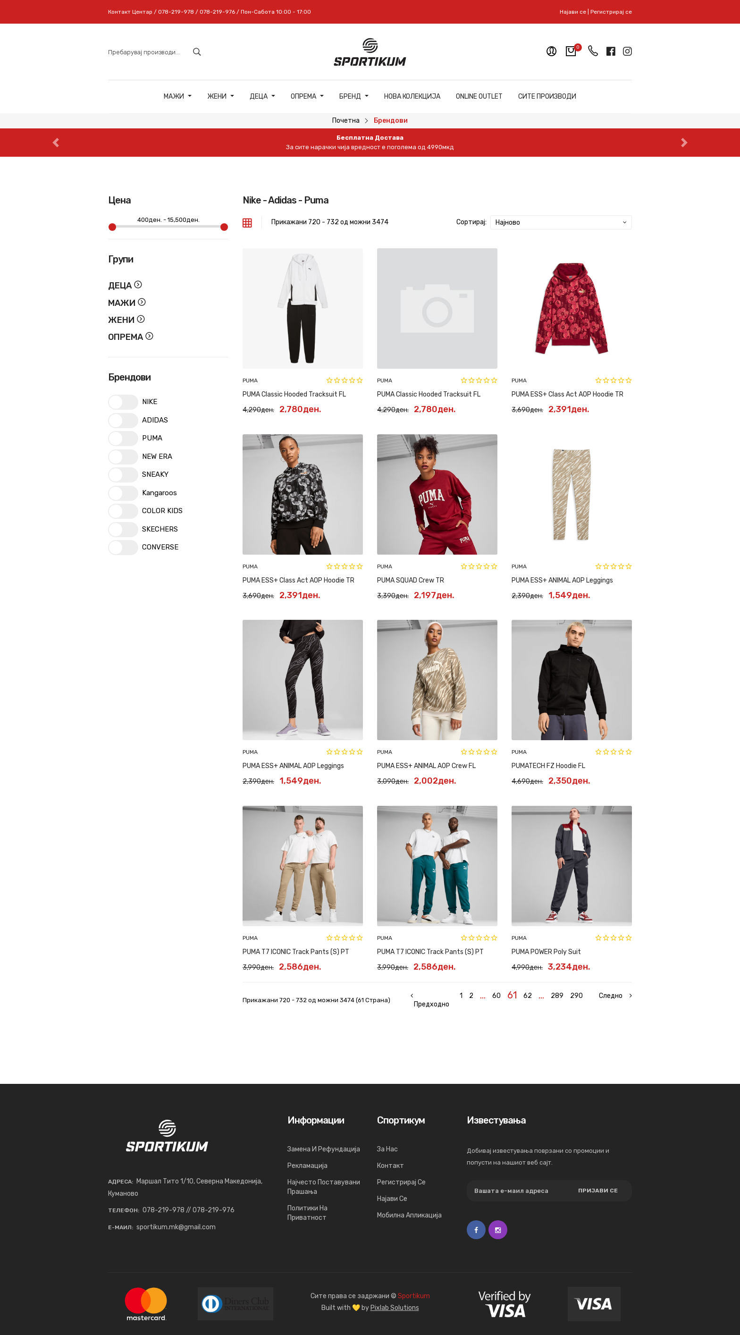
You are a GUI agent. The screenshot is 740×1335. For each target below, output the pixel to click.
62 (527, 996)
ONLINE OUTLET (479, 97)
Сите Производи (547, 97)
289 (557, 996)
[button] (55, 142)
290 (576, 996)
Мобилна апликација (409, 1215)
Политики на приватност (307, 1213)
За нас (387, 1149)
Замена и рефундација (323, 1149)
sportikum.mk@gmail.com (176, 1227)
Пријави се (598, 1190)
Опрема (307, 97)
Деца (262, 97)
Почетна (346, 121)
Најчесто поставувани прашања (323, 1187)
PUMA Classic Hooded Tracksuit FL (294, 394)
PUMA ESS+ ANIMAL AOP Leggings (562, 580)
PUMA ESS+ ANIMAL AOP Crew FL (426, 766)
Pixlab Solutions (394, 1308)
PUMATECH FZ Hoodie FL (548, 766)
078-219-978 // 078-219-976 (189, 1210)
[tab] (247, 222)
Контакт (390, 1166)
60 (496, 996)
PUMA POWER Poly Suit (546, 952)
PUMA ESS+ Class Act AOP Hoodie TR (567, 394)
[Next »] (610, 996)
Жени (220, 97)
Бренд (354, 97)
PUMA (250, 380)
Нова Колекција (412, 97)
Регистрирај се (611, 11)
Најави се (573, 11)
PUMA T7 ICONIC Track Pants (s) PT (296, 952)
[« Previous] (432, 1000)
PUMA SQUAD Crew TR (410, 580)
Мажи (178, 97)
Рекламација (307, 1166)
